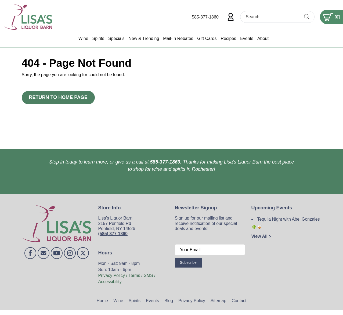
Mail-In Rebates (178, 38)
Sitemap (218, 300)
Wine (83, 38)
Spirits (98, 38)
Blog (168, 300)
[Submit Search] (306, 16)
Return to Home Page (58, 97)
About (263, 38)
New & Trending (143, 38)
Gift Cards (206, 38)
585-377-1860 (205, 17)
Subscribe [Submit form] (188, 262)
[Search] (272, 17)
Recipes (228, 38)
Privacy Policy (191, 300)
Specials (116, 38)
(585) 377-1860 (113, 233)
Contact (239, 300)
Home (102, 300)
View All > (261, 236)
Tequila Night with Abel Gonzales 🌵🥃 (285, 223)
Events (246, 38)
